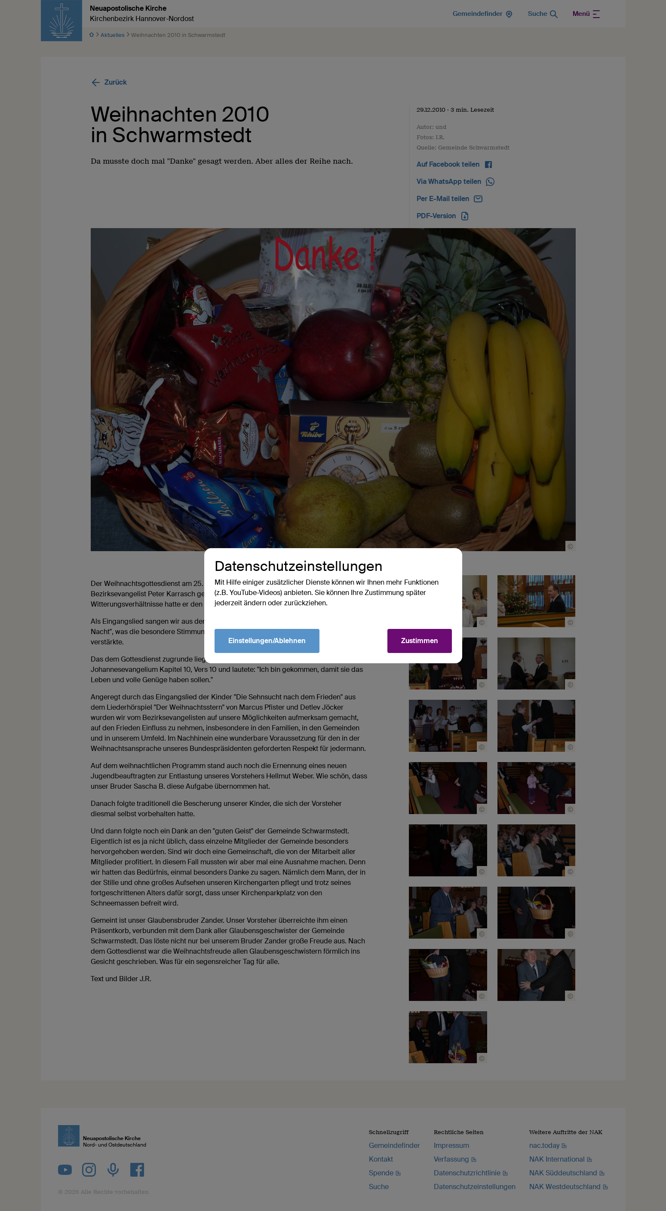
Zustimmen (419, 640)
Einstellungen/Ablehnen (267, 640)
